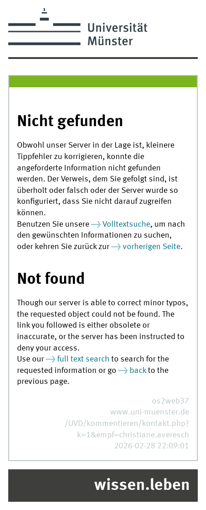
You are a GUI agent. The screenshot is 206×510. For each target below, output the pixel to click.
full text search (83, 359)
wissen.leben (142, 486)
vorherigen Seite (151, 247)
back (138, 371)
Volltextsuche (126, 224)
